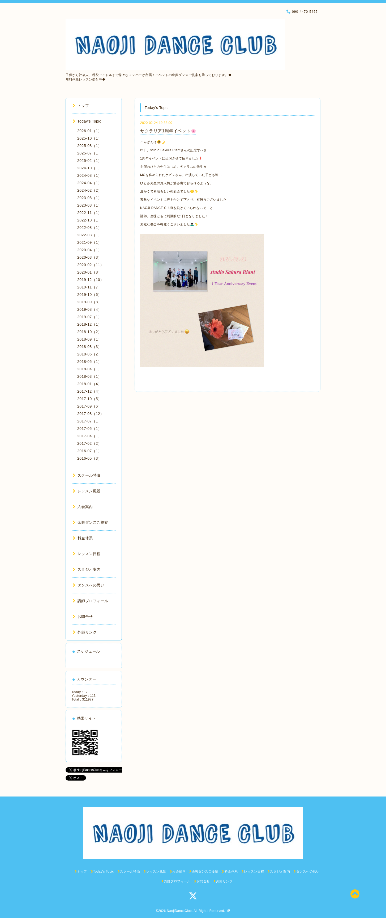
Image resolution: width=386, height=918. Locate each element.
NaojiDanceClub (179, 911)
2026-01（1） (89, 131)
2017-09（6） (89, 406)
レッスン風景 (87, 491)
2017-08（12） (90, 414)
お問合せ (83, 616)
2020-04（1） (89, 250)
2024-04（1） (89, 183)
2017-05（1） (89, 428)
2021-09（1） (89, 242)
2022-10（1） (89, 220)
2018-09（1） (89, 339)
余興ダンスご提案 (90, 522)
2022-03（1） (89, 235)
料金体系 (83, 538)
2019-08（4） (89, 309)
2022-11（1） (89, 213)
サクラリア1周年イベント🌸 (168, 131)
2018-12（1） (89, 324)
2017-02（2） (89, 443)
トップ (81, 105)
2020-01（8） (89, 272)
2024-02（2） (89, 190)
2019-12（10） (90, 280)
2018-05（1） (89, 361)
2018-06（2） (89, 354)
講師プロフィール (90, 601)
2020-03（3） (89, 257)
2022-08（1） (89, 227)
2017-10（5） (89, 399)
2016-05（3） (89, 458)
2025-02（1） (89, 160)
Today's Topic (87, 121)
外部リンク (85, 632)
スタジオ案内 (87, 569)
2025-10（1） (89, 138)
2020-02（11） (90, 265)
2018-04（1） (89, 369)
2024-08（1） (89, 175)
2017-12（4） (89, 391)
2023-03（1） (89, 205)
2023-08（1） (89, 198)
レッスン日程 (87, 554)
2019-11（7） (89, 287)
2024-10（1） (89, 168)
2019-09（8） (89, 302)
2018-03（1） (89, 376)
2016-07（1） (89, 451)
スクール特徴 (87, 475)
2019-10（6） (89, 294)
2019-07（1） (89, 317)
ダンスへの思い (88, 585)
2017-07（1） (89, 421)
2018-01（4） (89, 384)
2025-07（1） (89, 153)
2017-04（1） (89, 436)
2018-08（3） (89, 347)
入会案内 (83, 507)
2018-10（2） (89, 332)
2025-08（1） (89, 146)
